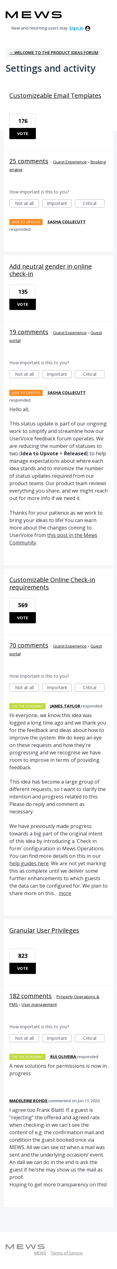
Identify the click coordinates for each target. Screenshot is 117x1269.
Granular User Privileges (44, 930)
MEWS (40, 1253)
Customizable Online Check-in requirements (52, 583)
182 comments (30, 996)
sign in (76, 28)
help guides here (29, 863)
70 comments (28, 645)
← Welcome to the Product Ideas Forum (53, 52)
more (65, 893)
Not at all (27, 203)
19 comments (28, 332)
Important (59, 203)
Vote (22, 133)
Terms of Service (67, 1253)
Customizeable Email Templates (55, 95)
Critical (94, 203)
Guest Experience (70, 162)
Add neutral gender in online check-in (50, 270)
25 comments (28, 161)
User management (39, 1004)
